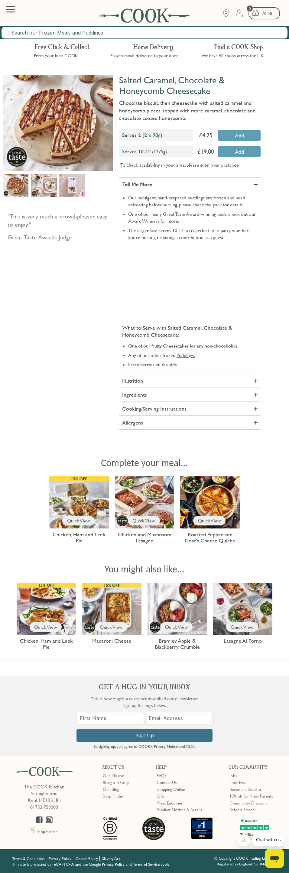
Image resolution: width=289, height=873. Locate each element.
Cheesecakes (176, 346)
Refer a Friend (242, 809)
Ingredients (134, 395)
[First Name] (110, 718)
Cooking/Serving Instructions (154, 408)
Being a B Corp (116, 782)
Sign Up (144, 735)
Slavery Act (111, 858)
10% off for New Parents (251, 795)
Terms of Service (146, 864)
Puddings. (186, 355)
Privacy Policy (60, 858)
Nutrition (132, 381)
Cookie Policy (87, 858)
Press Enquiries (170, 802)
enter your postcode (219, 165)
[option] (58, 123)
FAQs (161, 775)
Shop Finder (113, 795)
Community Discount (248, 802)
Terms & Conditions (28, 858)
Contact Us (167, 782)
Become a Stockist (245, 789)
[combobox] (144, 33)
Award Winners (143, 221)
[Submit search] (8, 33)
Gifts (161, 795)
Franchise (237, 782)
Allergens (132, 422)
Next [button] (105, 122)
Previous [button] (10, 122)
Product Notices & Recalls (179, 809)
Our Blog (111, 789)
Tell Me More (137, 184)
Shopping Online (171, 789)
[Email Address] (179, 718)
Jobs (233, 775)
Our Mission (113, 775)
